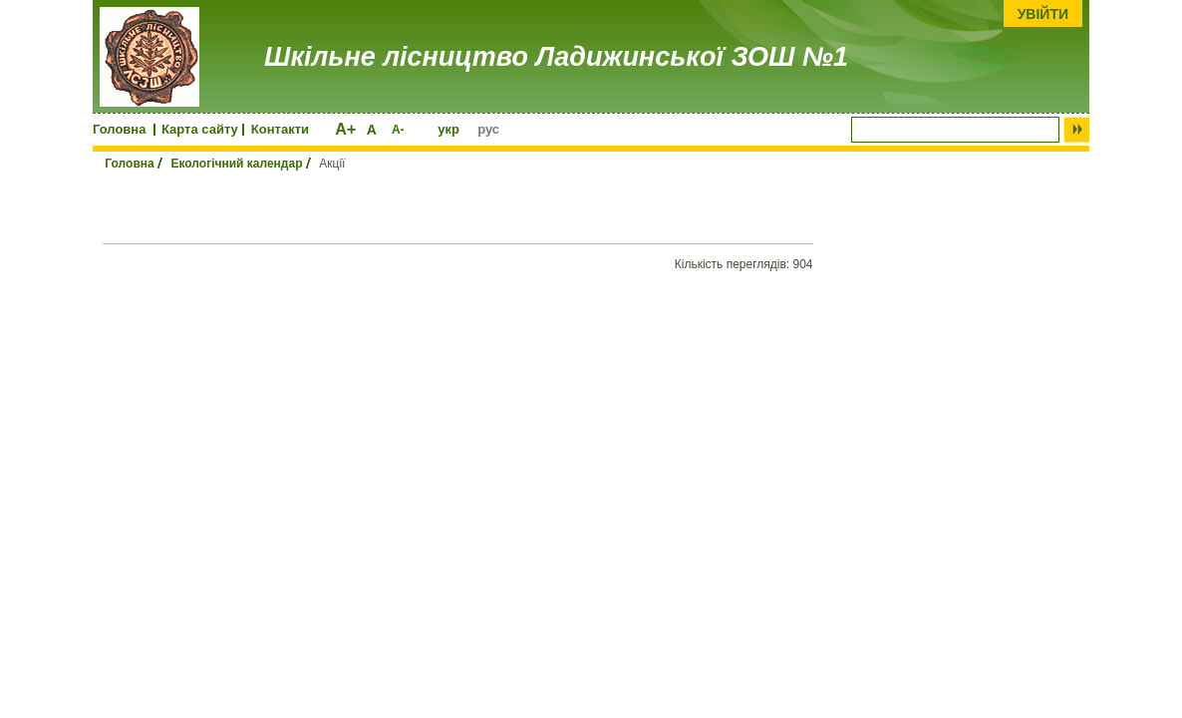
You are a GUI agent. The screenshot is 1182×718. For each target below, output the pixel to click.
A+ (345, 129)
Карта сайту (199, 129)
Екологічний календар (236, 164)
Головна (119, 129)
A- (398, 130)
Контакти (280, 129)
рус (488, 129)
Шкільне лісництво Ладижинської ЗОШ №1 (556, 57)
